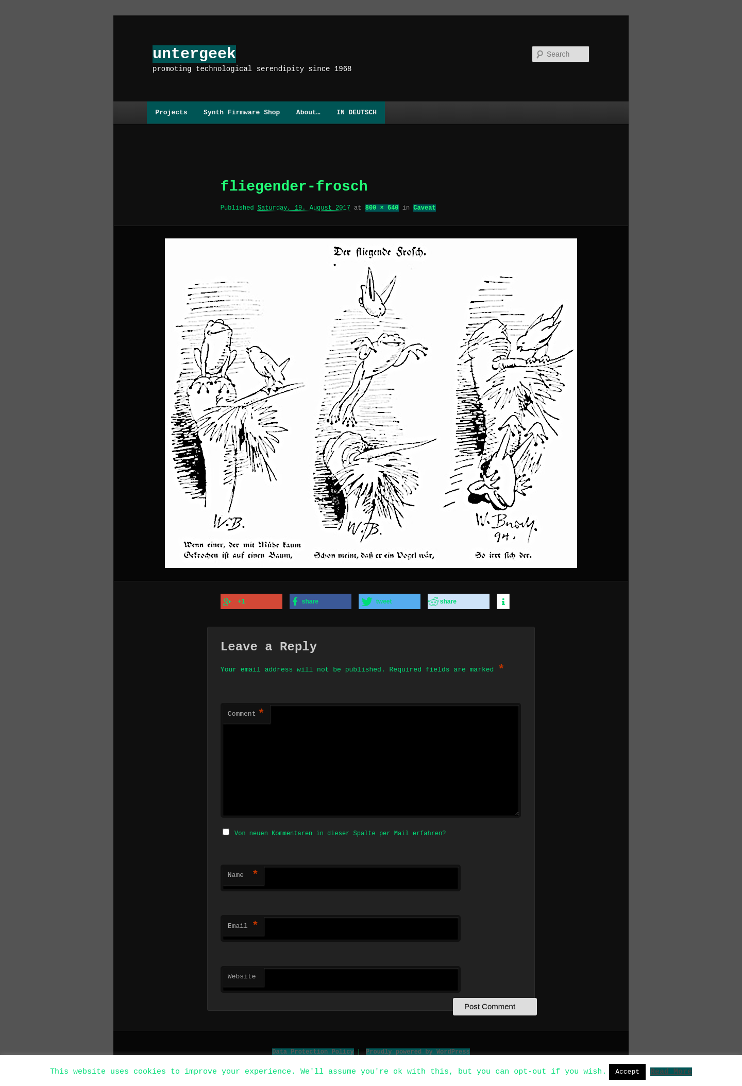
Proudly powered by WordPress (418, 1049)
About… (308, 112)
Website (242, 974)
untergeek (194, 53)
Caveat (424, 207)
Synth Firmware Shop (242, 112)
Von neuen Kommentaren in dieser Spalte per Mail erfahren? (340, 831)
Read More (671, 1071)
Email (243, 924)
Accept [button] (627, 1071)
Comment (246, 713)
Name (243, 873)
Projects (171, 112)
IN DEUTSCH (356, 112)
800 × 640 (382, 207)
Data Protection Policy (312, 1049)
